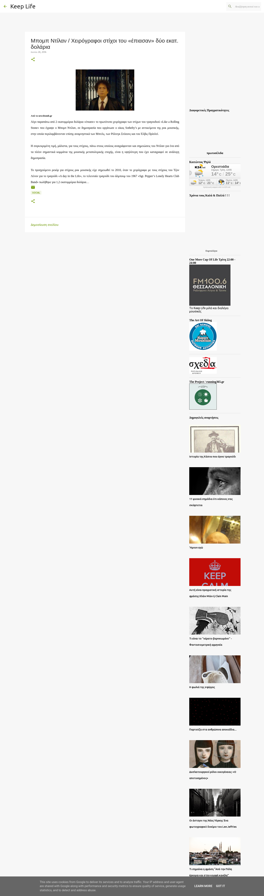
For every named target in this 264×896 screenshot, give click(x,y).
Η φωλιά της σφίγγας (202, 687)
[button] (33, 59)
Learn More (203, 886)
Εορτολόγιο (211, 250)
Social (36, 192)
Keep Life (23, 6)
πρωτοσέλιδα (215, 153)
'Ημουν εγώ (196, 547)
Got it (220, 886)
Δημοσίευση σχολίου (44, 224)
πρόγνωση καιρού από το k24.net (216, 187)
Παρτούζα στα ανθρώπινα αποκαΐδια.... (213, 729)
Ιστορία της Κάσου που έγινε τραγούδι (212, 456)
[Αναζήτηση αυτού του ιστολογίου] (242, 6)
